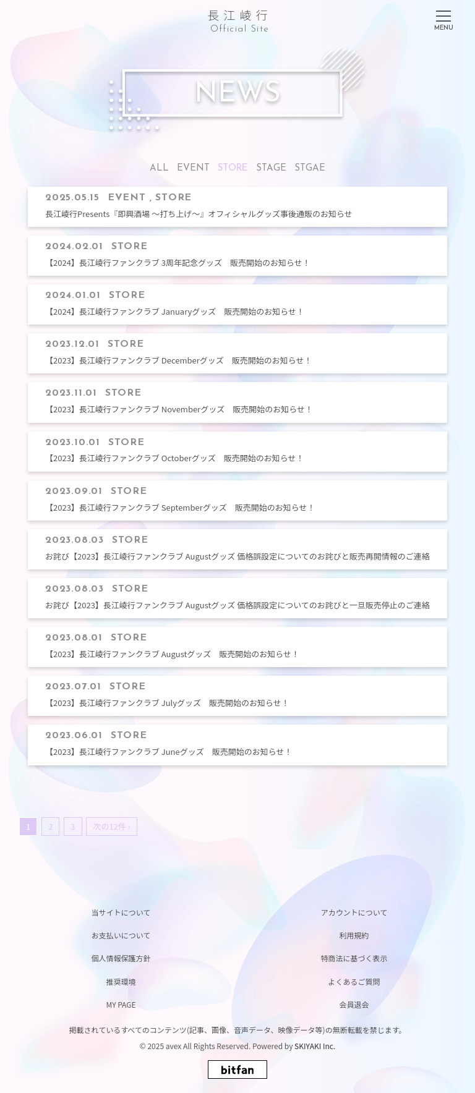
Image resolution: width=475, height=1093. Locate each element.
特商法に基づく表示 (353, 958)
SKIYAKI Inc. (314, 1045)
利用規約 (354, 935)
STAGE (271, 168)
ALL (159, 168)
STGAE (309, 168)
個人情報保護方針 (120, 958)
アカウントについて (354, 912)
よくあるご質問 (354, 981)
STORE (233, 168)
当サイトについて (121, 912)
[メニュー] (443, 18)
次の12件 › (111, 826)
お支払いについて (121, 935)
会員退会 (354, 1004)
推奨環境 (120, 981)
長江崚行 (239, 19)
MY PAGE (120, 1004)
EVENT (193, 168)
